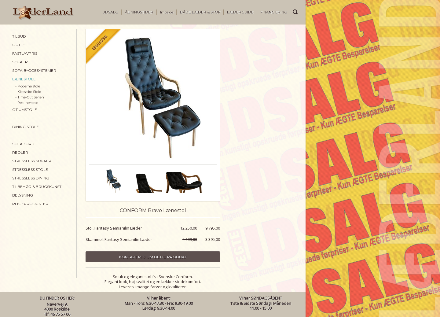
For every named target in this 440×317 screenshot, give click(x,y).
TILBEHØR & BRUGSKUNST (36, 186)
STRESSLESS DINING (30, 178)
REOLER (20, 152)
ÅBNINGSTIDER (139, 12)
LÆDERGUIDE (240, 12)
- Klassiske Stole (28, 92)
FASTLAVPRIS (24, 53)
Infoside (166, 12)
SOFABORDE (24, 144)
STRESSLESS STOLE (30, 169)
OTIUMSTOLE (24, 109)
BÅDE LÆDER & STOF (200, 12)
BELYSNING (22, 195)
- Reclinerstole (26, 103)
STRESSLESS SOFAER (31, 161)
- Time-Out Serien (29, 97)
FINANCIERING (273, 12)
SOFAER (20, 62)
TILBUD (19, 36)
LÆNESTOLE (24, 79)
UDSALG (110, 12)
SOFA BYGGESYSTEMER (34, 70)
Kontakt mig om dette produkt (152, 257)
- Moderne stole (27, 86)
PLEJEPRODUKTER (30, 203)
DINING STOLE (25, 126)
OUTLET (19, 44)
